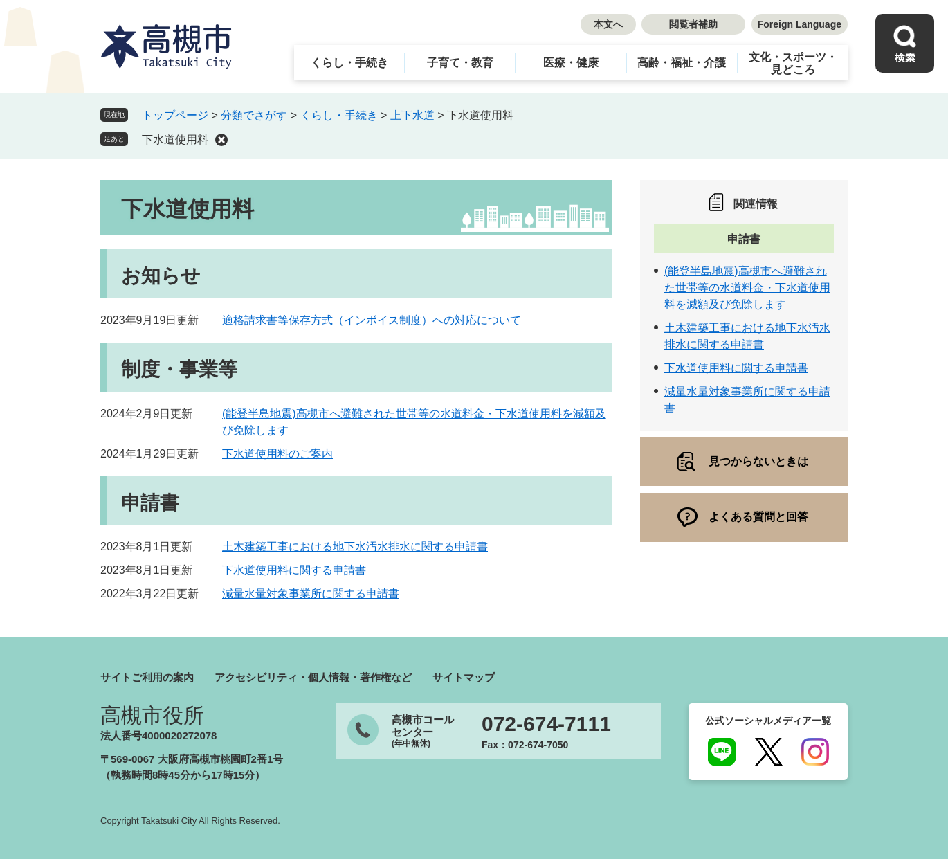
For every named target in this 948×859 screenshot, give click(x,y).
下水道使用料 (175, 139)
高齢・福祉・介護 (681, 63)
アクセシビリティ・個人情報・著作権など (313, 677)
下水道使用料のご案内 (277, 454)
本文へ (608, 24)
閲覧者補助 (693, 24)
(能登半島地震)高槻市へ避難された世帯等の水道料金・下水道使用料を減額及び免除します (747, 287)
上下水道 (412, 115)
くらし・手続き (349, 63)
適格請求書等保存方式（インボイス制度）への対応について (371, 320)
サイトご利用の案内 (147, 677)
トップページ (175, 115)
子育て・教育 (460, 63)
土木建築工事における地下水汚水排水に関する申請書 (355, 546)
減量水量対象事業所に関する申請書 (310, 593)
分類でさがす (254, 115)
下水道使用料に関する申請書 (294, 570)
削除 (221, 140)
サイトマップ (463, 677)
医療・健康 (571, 63)
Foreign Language (799, 24)
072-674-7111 (546, 724)
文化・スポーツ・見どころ (793, 63)
